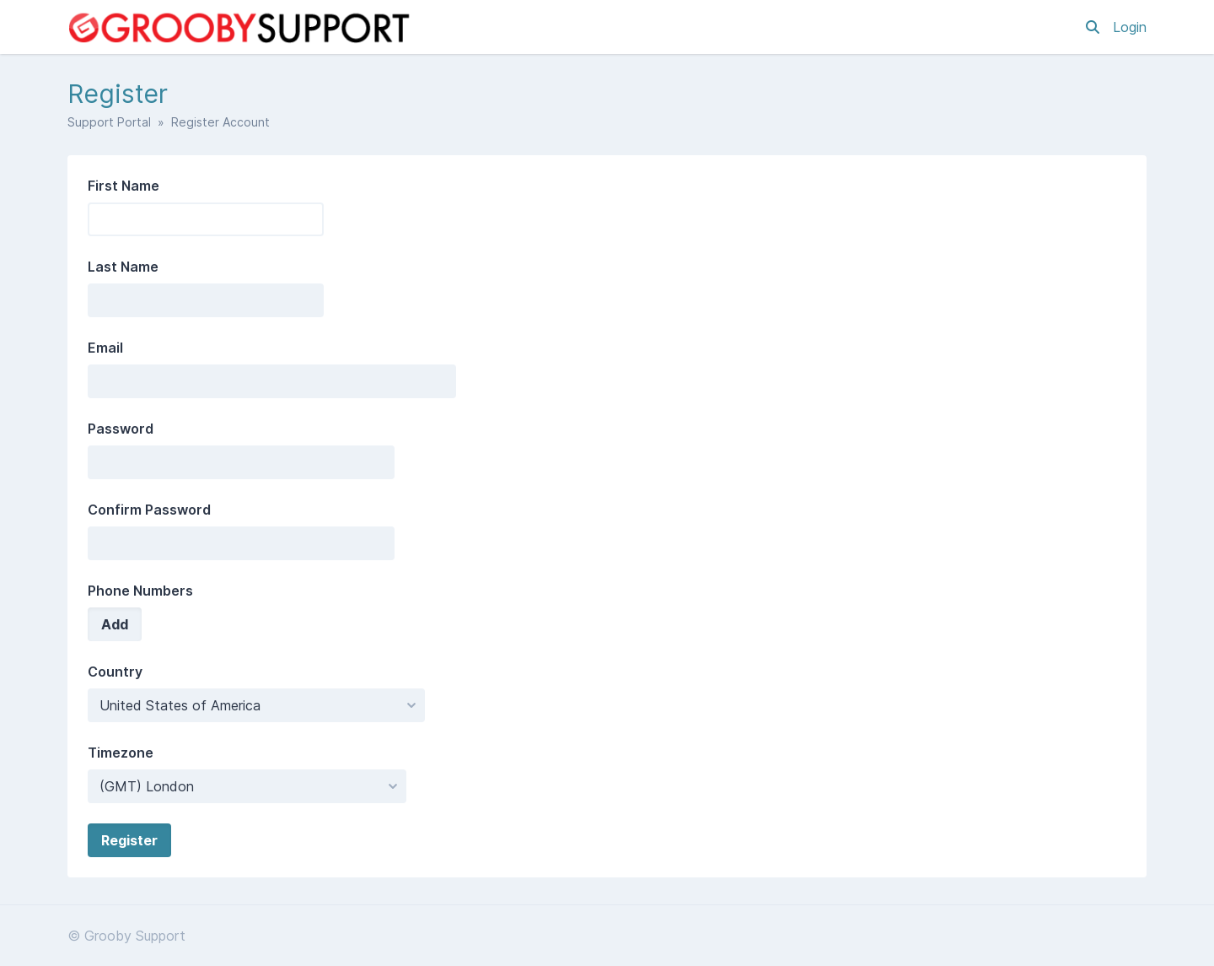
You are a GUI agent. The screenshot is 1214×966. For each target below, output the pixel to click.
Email (105, 347)
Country (115, 671)
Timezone (120, 752)
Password (120, 428)
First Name (123, 185)
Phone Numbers (140, 590)
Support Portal (109, 122)
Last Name (123, 266)
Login (1130, 27)
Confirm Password (149, 509)
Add (114, 624)
